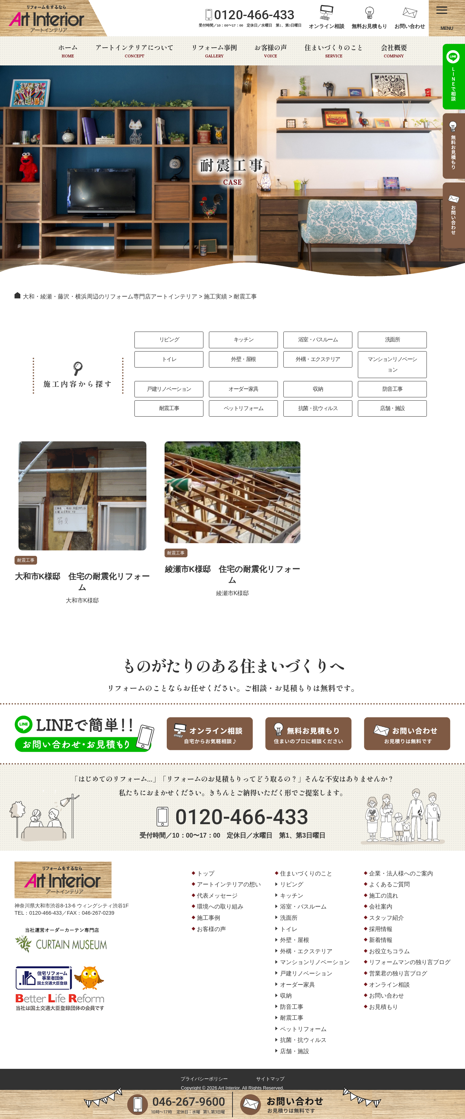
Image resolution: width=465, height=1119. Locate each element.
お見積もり (383, 1001)
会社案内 (380, 900)
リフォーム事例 (214, 51)
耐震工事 (168, 401)
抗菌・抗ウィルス (318, 401)
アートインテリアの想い (229, 878)
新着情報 (380, 934)
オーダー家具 (243, 381)
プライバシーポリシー (204, 1072)
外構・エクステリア (317, 360)
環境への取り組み (220, 900)
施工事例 (208, 912)
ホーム (68, 51)
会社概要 (394, 51)
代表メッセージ (217, 889)
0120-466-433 (254, 15)
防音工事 (392, 381)
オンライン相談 (326, 26)
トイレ (169, 360)
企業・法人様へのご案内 (401, 867)
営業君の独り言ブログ (398, 967)
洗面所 (392, 340)
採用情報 (380, 922)
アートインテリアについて (134, 51)
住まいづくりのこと (333, 51)
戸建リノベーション (169, 381)
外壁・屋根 (243, 360)
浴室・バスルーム (318, 340)
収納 (318, 381)
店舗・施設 (392, 401)
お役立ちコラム (389, 945)
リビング (168, 340)
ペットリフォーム (243, 401)
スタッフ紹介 (386, 912)
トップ (205, 867)
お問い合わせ (410, 26)
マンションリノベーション (392, 360)
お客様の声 (270, 51)
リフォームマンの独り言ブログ (409, 956)
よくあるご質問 (389, 878)
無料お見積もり (369, 26)
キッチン (243, 340)
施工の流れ (383, 889)
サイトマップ (270, 1072)
